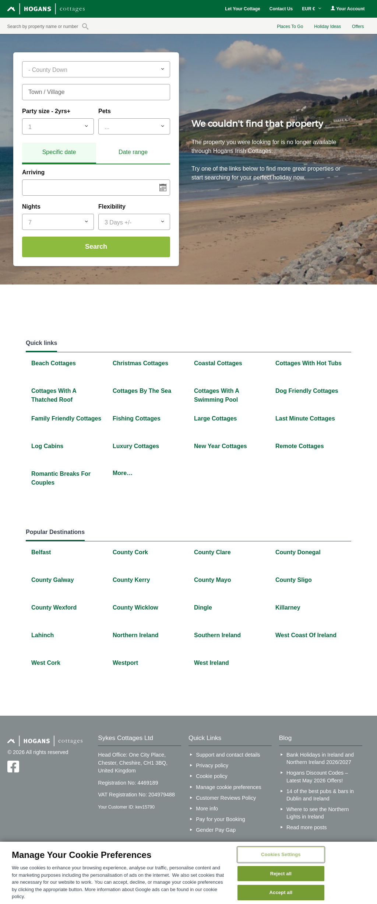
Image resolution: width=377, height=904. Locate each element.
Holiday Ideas (327, 26)
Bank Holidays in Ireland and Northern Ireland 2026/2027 (320, 758)
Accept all (281, 893)
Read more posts (306, 827)
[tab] (59, 153)
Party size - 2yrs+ (46, 111)
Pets (104, 111)
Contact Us (281, 8)
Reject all (281, 873)
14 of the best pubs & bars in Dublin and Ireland (320, 795)
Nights (31, 206)
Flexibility (112, 206)
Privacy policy (212, 765)
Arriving (33, 172)
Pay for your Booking (220, 819)
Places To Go (290, 26)
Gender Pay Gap (216, 830)
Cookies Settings (281, 854)
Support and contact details (228, 755)
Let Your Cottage (242, 8)
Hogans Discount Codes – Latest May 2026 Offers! (317, 776)
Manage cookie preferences (228, 787)
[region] (188, 873)
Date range (133, 152)
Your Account (347, 8)
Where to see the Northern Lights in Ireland (317, 813)
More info (207, 808)
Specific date (59, 152)
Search (96, 246)
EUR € (311, 8)
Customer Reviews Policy (226, 798)
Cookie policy (212, 776)
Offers (358, 26)
